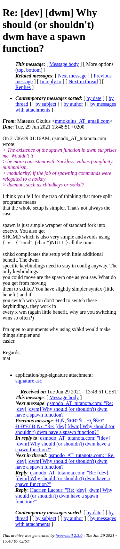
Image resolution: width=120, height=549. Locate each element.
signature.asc (28, 380)
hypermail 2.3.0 (69, 535)
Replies (23, 87)
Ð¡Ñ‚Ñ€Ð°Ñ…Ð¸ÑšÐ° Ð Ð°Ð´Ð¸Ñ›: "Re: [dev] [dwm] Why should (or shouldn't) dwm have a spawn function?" (65, 426)
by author (73, 104)
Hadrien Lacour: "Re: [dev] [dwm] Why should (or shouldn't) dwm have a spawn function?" (63, 495)
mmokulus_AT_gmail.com (82, 121)
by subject (46, 104)
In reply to (50, 81)
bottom (33, 70)
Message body (64, 64)
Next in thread (83, 81)
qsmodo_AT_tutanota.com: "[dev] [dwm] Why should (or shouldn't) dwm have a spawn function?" (62, 443)
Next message (72, 75)
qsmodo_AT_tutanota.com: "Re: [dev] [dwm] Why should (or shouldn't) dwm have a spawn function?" (64, 409)
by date (93, 98)
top (20, 70)
